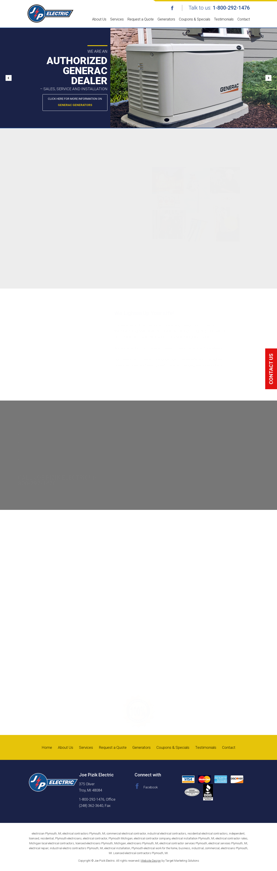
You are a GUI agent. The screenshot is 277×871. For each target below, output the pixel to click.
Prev (10, 78)
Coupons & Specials (194, 19)
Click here (107, 103)
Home (43, 747)
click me (271, 368)
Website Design (151, 860)
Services (117, 19)
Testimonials (224, 19)
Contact (243, 19)
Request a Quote (140, 19)
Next (267, 78)
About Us (99, 19)
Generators (166, 19)
